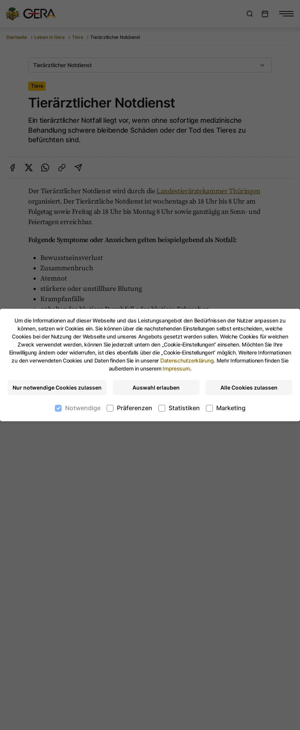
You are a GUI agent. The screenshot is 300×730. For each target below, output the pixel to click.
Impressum (176, 368)
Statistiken (184, 408)
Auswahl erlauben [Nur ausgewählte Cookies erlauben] (156, 387)
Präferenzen (134, 408)
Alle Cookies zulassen (249, 387)
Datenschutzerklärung (187, 360)
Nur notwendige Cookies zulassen (57, 387)
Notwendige (83, 408)
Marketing (231, 408)
